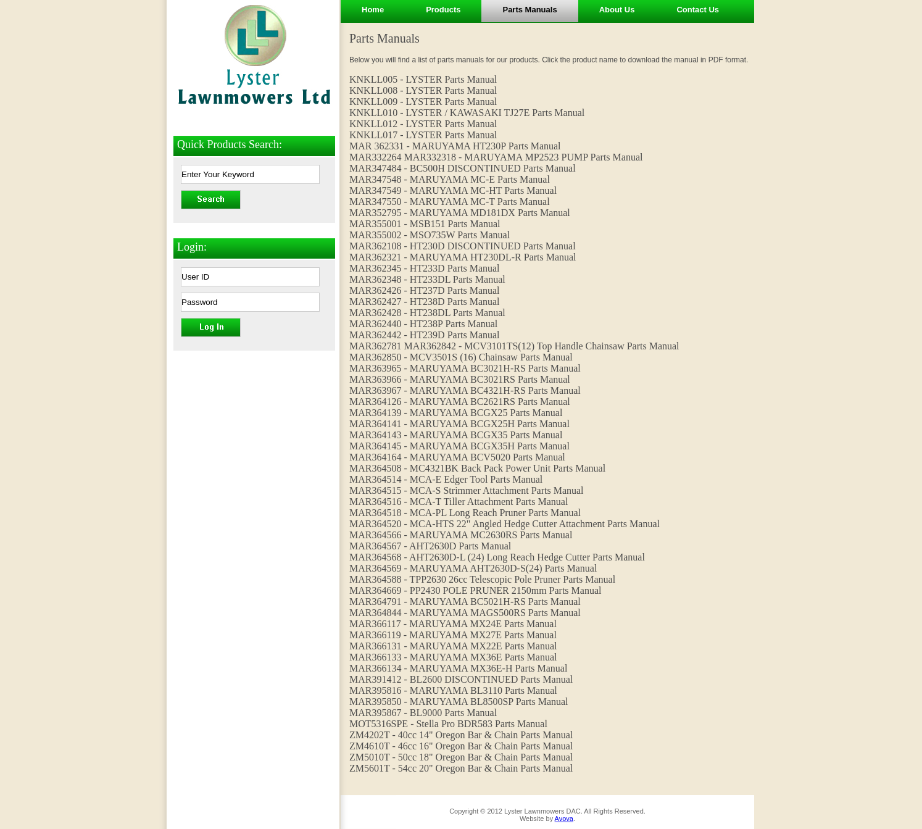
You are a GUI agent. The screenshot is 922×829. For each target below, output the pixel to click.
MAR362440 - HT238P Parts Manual (423, 324)
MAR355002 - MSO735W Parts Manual (429, 235)
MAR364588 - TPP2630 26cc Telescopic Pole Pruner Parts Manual (482, 579)
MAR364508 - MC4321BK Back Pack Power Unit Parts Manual (477, 468)
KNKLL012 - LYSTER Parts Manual (423, 124)
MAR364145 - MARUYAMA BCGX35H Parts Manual (459, 446)
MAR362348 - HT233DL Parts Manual (427, 279)
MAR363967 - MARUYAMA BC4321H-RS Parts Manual (465, 390)
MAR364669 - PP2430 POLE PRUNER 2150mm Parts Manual (475, 590)
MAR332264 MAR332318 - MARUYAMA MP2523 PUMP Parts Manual (495, 157)
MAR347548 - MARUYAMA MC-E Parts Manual (449, 179)
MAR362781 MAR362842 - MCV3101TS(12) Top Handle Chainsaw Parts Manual (514, 346)
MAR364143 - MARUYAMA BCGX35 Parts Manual (455, 435)
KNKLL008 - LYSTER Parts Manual (423, 90)
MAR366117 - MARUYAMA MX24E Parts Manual (453, 624)
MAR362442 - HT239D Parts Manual (424, 335)
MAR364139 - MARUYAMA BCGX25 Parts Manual (455, 412)
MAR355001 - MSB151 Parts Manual (424, 224)
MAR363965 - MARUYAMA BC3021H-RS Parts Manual (465, 368)
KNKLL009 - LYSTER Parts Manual (423, 101)
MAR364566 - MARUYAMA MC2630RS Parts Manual (460, 535)
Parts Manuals (529, 9)
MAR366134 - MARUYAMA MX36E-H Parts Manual (458, 668)
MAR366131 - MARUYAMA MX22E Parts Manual (453, 646)
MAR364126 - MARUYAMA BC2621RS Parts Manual (459, 401)
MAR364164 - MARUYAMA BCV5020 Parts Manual (457, 457)
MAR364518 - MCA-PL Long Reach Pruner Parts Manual (465, 512)
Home (373, 9)
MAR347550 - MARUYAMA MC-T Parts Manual (449, 201)
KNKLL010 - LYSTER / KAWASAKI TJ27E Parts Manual (466, 112)
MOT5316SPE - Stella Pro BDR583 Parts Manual (448, 724)
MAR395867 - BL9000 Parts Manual (423, 712)
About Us (617, 9)
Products (443, 9)
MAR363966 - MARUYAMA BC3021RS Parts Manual (459, 379)
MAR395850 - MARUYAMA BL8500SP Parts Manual (458, 701)
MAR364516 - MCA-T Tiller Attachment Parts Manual (458, 501)
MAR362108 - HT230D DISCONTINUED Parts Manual (462, 246)
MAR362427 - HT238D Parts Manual (424, 301)
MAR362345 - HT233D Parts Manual (424, 268)
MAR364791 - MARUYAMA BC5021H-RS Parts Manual (465, 601)
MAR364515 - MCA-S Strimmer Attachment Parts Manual (466, 490)
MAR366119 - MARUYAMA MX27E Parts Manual (453, 635)
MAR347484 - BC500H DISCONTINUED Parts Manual (462, 168)
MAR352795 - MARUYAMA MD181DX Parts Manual (459, 212)
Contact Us (697, 9)
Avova (564, 818)
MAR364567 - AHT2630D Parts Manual (430, 546)
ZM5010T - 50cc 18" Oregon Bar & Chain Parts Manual (461, 757)
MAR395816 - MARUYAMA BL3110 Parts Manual (453, 690)
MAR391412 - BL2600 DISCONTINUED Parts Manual (461, 679)
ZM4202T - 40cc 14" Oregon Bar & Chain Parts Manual (461, 735)
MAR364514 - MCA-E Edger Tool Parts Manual (445, 479)
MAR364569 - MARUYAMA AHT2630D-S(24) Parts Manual (473, 568)
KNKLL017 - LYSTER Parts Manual (423, 135)
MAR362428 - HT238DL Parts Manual (427, 312)
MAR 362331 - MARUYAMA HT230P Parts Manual (455, 146)
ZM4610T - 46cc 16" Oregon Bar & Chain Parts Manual (461, 746)
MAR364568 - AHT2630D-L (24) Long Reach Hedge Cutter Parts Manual (497, 557)
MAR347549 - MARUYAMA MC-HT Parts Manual (453, 190)
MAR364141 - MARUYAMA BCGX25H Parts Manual (459, 424)
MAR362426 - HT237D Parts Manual (424, 290)
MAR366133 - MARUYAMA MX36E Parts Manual (453, 657)
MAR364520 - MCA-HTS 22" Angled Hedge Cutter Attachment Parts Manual (504, 524)
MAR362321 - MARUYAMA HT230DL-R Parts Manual (462, 257)
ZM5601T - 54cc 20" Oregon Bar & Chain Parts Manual (461, 768)
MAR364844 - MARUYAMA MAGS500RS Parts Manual (465, 612)
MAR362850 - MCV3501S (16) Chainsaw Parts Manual (461, 357)
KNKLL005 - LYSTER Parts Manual (423, 79)
